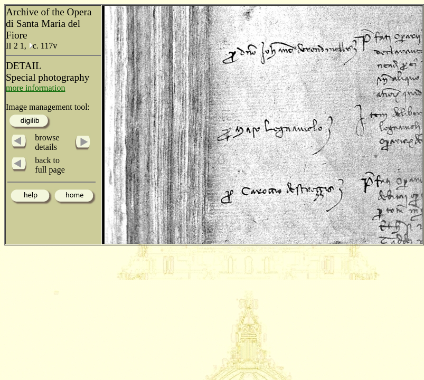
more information (35, 87)
